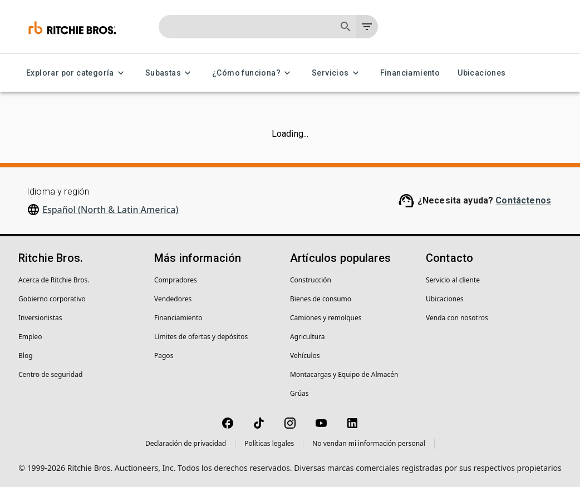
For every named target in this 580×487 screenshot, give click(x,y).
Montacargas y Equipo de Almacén (344, 374)
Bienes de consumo (320, 299)
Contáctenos (523, 200)
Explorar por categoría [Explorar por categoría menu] (77, 73)
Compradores (175, 280)
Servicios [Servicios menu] (337, 73)
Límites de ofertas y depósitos (201, 336)
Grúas (299, 393)
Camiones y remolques (326, 317)
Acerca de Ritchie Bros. (54, 280)
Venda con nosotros (457, 317)
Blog (25, 355)
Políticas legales (269, 443)
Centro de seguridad (50, 374)
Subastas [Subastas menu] (170, 73)
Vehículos (305, 355)
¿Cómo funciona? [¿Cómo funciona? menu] (253, 73)
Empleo (30, 336)
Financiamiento (410, 73)
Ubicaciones (481, 73)
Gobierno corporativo (52, 299)
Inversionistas (40, 317)
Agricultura (307, 336)
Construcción (310, 280)
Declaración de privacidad (185, 443)
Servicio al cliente (453, 280)
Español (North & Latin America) (110, 209)
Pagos (163, 355)
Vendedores (172, 299)
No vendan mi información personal (368, 443)
